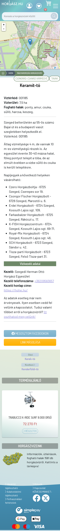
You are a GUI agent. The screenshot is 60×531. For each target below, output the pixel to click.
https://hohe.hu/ (16, 290)
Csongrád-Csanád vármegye (31, 78)
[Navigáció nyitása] (54, 6)
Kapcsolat (39, 487)
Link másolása (30, 342)
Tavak (54, 78)
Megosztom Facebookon (30, 333)
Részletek (30, 431)
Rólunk (37, 484)
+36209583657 (44, 281)
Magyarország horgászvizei (29, 73)
